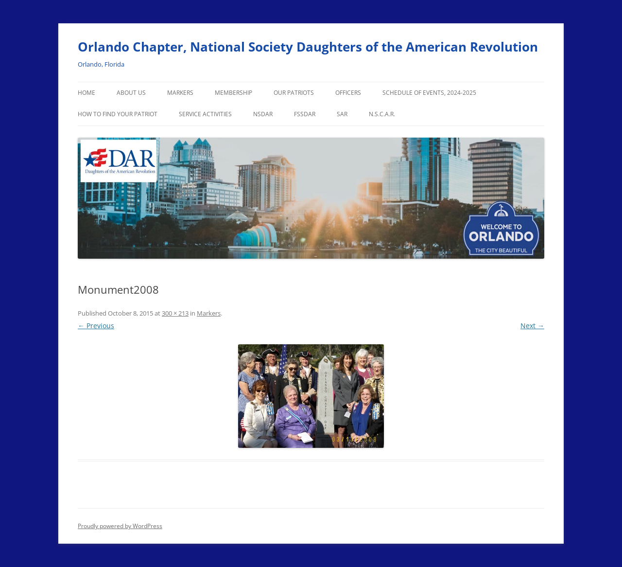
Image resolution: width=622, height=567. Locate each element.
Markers (180, 93)
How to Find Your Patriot (117, 114)
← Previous (96, 325)
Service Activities (205, 114)
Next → (532, 325)
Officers (348, 93)
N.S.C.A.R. (382, 114)
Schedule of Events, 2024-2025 (429, 93)
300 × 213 (175, 313)
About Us (131, 93)
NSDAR (263, 114)
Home (86, 93)
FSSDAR (304, 114)
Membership (233, 93)
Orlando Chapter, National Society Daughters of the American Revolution (308, 46)
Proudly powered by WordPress (120, 526)
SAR (342, 114)
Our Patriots (294, 93)
